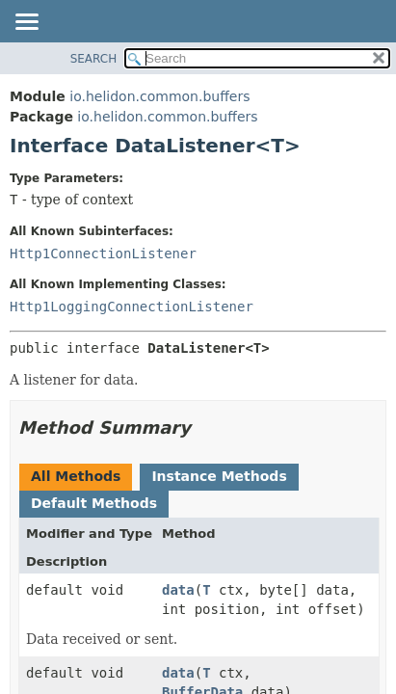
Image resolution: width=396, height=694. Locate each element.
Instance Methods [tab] (218, 476)
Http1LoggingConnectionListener (131, 306)
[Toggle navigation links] (26, 23)
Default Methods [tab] (94, 503)
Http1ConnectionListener (103, 253)
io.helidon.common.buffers (159, 96)
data (178, 590)
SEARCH (94, 59)
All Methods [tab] (75, 476)
